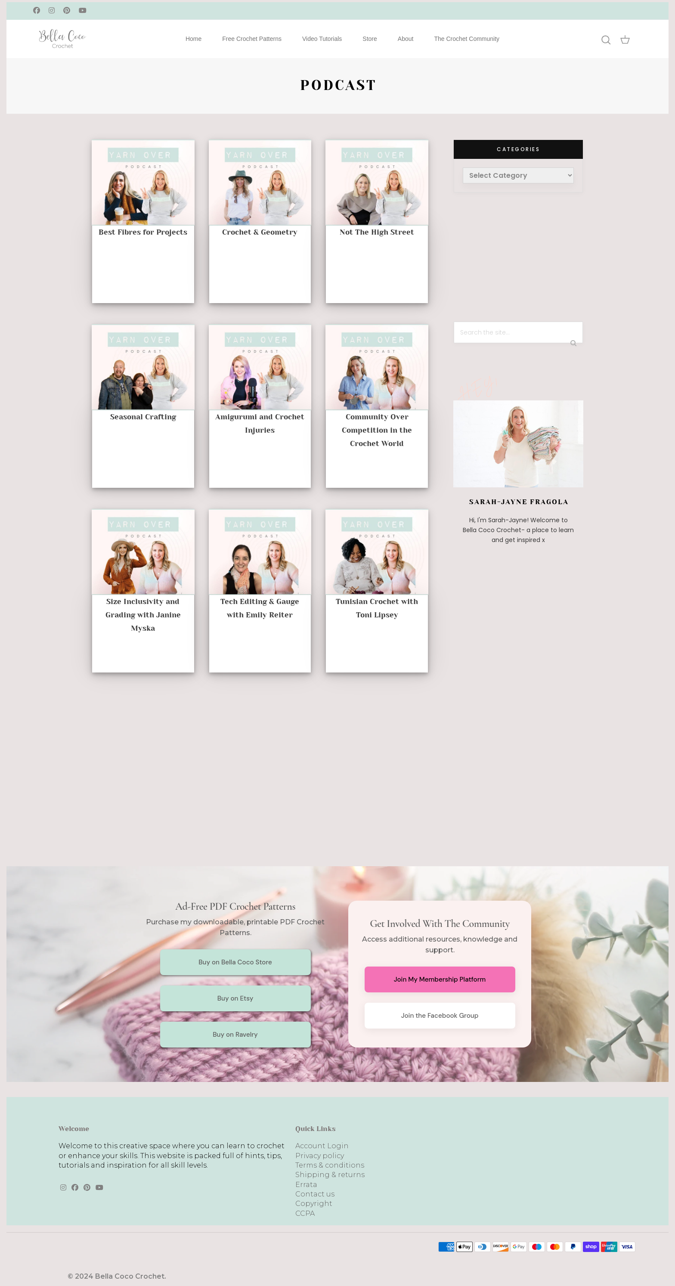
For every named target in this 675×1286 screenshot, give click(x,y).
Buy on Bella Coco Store (235, 962)
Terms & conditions (329, 1165)
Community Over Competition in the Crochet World (377, 430)
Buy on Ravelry (235, 1034)
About (406, 38)
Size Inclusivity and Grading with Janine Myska (143, 614)
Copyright (313, 1203)
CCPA (305, 1213)
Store (369, 38)
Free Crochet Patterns (252, 38)
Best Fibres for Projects (143, 232)
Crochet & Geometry (259, 232)
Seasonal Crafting (143, 416)
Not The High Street (377, 232)
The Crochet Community (466, 38)
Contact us (314, 1194)
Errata (306, 1185)
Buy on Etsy (235, 998)
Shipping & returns (330, 1175)
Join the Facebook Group (440, 1015)
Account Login (322, 1146)
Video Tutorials (322, 38)
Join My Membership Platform (440, 979)
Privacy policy (319, 1156)
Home (193, 38)
